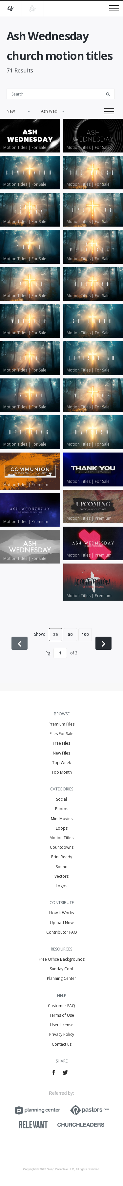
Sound (62, 866)
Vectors (61, 876)
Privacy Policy (61, 1034)
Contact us (62, 1044)
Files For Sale (61, 733)
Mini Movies (61, 818)
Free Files (61, 743)
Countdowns (61, 847)
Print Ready (61, 857)
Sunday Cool (61, 969)
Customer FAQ (61, 1005)
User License (61, 1025)
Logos (61, 886)
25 (55, 634)
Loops (62, 828)
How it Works (61, 913)
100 (85, 634)
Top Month (61, 772)
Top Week (61, 762)
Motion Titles (61, 838)
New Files (61, 753)
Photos (61, 809)
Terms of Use (61, 1015)
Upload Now (61, 922)
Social (61, 799)
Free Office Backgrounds (62, 959)
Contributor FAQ (61, 932)
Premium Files (61, 724)
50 (70, 634)
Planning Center (61, 978)
